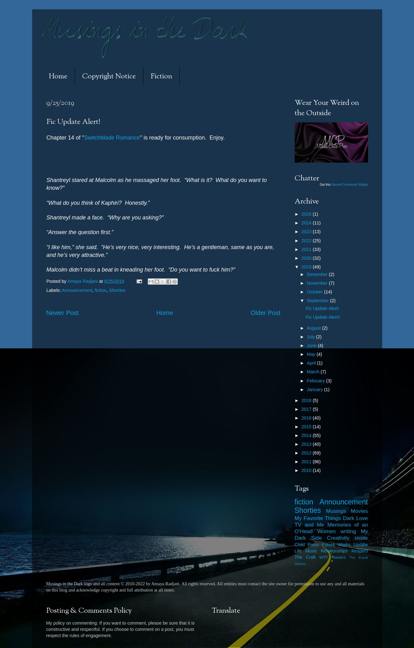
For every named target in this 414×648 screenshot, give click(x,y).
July (311, 336)
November (318, 283)
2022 (307, 240)
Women (326, 531)
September (318, 300)
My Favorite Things (318, 518)
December (318, 274)
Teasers (339, 557)
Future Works (336, 544)
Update (360, 544)
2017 (307, 409)
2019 (307, 266)
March (314, 371)
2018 (307, 400)
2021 (307, 249)
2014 (307, 435)
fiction (101, 290)
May (312, 354)
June (312, 345)
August (314, 328)
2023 (307, 231)
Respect (360, 550)
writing (348, 531)
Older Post (265, 312)
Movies (359, 511)
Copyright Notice (109, 76)
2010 (307, 470)
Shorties (117, 290)
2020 (307, 258)
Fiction (161, 76)
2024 (307, 222)
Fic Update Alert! (322, 308)
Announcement (77, 290)
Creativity (338, 538)
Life (298, 550)
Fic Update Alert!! (323, 317)
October (315, 291)
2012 (307, 452)
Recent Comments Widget (350, 184)
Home (58, 76)
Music (311, 550)
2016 (307, 417)
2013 (307, 444)
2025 (307, 214)
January (315, 389)
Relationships (334, 550)
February (316, 380)
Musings (336, 511)
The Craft (305, 557)
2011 (307, 461)
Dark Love (355, 518)
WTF (323, 557)
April (312, 363)
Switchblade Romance (112, 138)
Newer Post (62, 312)
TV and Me (309, 525)
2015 (307, 426)
